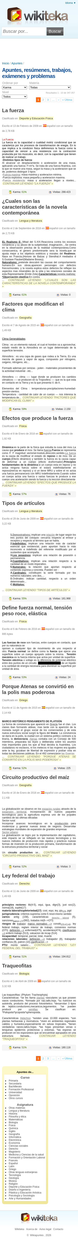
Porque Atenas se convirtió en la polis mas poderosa (38, 689)
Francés (13, 1160)
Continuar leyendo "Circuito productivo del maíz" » (39, 854)
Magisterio (14, 1151)
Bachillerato (15, 1086)
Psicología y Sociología (22, 1195)
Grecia (54, 724)
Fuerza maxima (11, 174)
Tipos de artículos (23, 503)
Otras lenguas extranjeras (23, 1172)
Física (23, 426)
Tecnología (15, 1175)
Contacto (58, 1229)
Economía (14, 1142)
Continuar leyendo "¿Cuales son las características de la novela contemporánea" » (39, 283)
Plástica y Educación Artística (25, 1192)
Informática (15, 1137)
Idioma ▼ (70, 2)
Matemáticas (16, 1119)
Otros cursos (16, 1098)
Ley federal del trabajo (28, 875)
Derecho (24, 883)
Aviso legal (45, 1229)
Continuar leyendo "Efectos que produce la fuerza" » (39, 484)
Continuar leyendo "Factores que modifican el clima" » (39, 399)
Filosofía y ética (17, 1116)
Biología (24, 973)
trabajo (21, 923)
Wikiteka (19, 1229)
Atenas (33, 738)
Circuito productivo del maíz (35, 777)
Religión (13, 1183)
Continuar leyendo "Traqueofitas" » (39, 1037)
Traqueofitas (17, 965)
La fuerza (13, 110)
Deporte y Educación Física (36, 118)
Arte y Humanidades (20, 1198)
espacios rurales (51, 808)
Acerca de (31, 1229)
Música (13, 1180)
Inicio (5, 63)
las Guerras (68, 753)
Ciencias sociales (18, 1145)
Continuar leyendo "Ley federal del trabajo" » (39, 946)
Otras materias (17, 1107)
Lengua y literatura (30, 220)
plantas (40, 997)
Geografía (25, 317)
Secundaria (15, 1083)
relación (50, 534)
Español (13, 1163)
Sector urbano (10, 832)
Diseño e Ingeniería (19, 1189)
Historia (13, 1113)
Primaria (13, 1080)
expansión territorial (14, 811)
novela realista (65, 274)
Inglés (12, 1131)
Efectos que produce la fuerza (37, 418)
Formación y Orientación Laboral (27, 1157)
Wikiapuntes (36, 1235)
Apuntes (16, 63)
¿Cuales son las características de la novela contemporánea (34, 207)
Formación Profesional (21, 1089)
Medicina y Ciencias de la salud (26, 1154)
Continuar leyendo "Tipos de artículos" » (38, 590)
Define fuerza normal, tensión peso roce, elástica (37, 610)
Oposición (14, 1095)
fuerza (47, 450)
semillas (32, 1009)
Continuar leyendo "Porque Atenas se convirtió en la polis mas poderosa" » (39, 758)
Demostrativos (21, 534)
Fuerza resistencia (14, 180)
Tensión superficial (49, 663)
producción (61, 823)
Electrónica (15, 1140)
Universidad (15, 1092)
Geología (14, 1178)
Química (13, 1128)
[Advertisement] (39, 50)
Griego (23, 700)
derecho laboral (60, 918)
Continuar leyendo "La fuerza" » (28, 183)
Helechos (25, 1018)
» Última (67, 99)
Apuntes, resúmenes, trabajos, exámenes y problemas (37, 73)
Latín (11, 1166)
